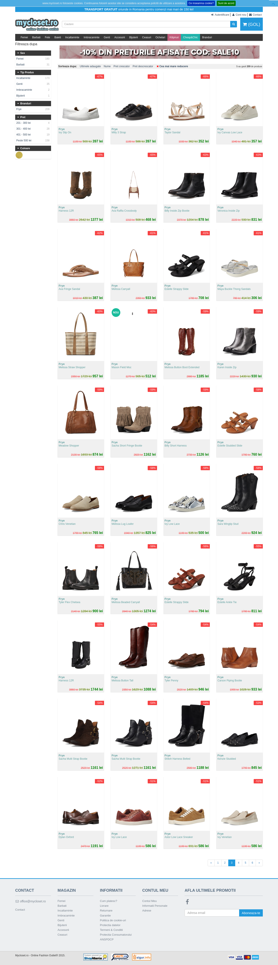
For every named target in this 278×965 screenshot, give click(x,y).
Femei (24, 37)
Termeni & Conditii (111, 930)
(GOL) (251, 24)
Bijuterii (133, 37)
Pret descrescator (143, 66)
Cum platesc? (108, 901)
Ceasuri (146, 37)
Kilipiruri (174, 37)
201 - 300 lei (33, 123)
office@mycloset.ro (30, 901)
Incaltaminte (72, 37)
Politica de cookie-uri (113, 920)
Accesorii (119, 37)
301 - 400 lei (33, 128)
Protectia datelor (110, 925)
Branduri (207, 37)
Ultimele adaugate (90, 66)
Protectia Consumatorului (116, 934)
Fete (47, 37)
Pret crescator (122, 66)
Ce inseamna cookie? (201, 3)
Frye (33, 109)
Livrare (104, 905)
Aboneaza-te (251, 913)
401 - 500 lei (33, 134)
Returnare (106, 910)
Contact (20, 909)
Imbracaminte (91, 37)
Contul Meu (149, 901)
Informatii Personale (154, 905)
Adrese (146, 910)
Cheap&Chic (190, 37)
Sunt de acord (226, 3)
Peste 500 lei (33, 140)
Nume (107, 66)
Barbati (36, 37)
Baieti (57, 37)
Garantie (105, 915)
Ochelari (160, 37)
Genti (107, 37)
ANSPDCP (107, 939)
